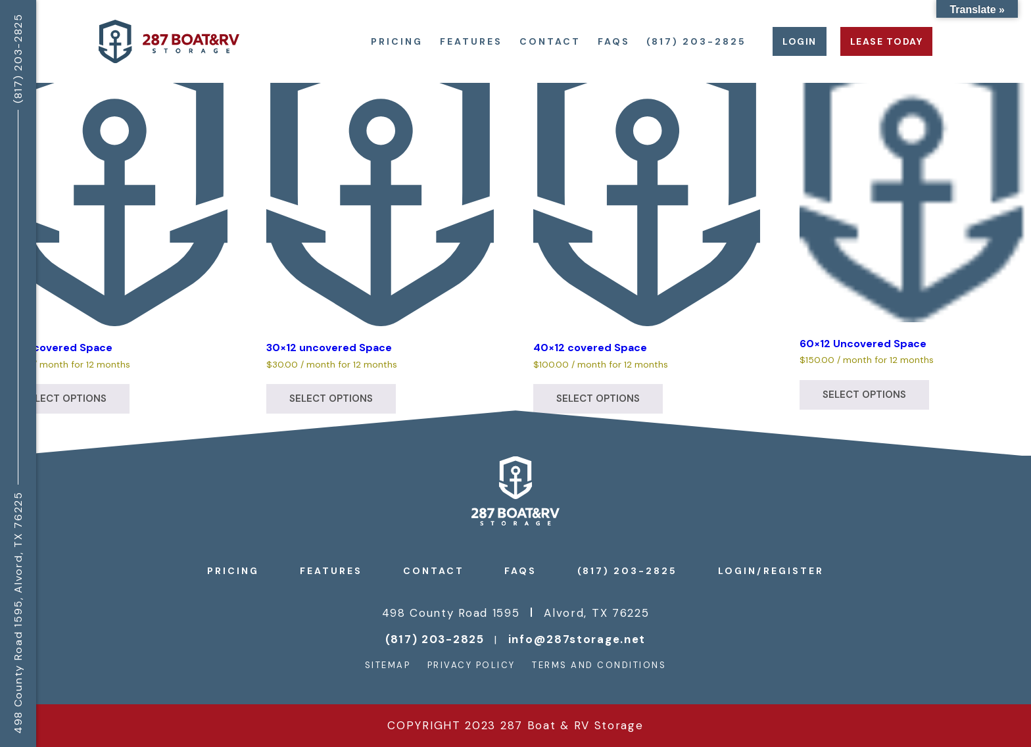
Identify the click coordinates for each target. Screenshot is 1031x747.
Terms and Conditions (599, 665)
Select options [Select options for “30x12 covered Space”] (65, 398)
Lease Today (886, 41)
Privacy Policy (471, 665)
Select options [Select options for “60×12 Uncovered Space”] (864, 394)
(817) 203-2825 (696, 41)
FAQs (614, 41)
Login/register (771, 571)
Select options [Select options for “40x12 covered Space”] (598, 398)
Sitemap (388, 665)
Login (799, 41)
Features (471, 41)
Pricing (397, 41)
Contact (550, 41)
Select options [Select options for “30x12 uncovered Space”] (331, 398)
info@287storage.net (577, 639)
